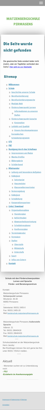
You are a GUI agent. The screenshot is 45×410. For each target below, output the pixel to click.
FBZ (10, 145)
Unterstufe (19, 252)
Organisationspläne (20, 210)
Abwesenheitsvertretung (25, 222)
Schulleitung (16, 199)
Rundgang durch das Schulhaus (23, 149)
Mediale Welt (17, 104)
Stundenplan (20, 214)
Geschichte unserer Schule (23, 92)
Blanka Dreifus (17, 157)
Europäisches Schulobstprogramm (20, 136)
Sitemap (24, 399)
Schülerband (17, 164)
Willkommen (14, 84)
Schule (11, 88)
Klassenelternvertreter (24, 187)
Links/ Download (16, 206)
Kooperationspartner (20, 202)
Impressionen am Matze (22, 153)
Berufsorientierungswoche (23, 100)
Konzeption (19, 123)
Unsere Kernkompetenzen (26, 130)
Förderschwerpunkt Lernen (23, 107)
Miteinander (14, 168)
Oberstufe (18, 244)
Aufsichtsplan (20, 218)
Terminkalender (18, 233)
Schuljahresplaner (22, 225)
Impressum (6, 399)
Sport (13, 256)
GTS (10, 142)
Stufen (14, 241)
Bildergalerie (17, 161)
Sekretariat (19, 180)
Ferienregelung (18, 191)
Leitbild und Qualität (20, 126)
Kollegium (15, 176)
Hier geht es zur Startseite (20, 67)
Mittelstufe (19, 248)
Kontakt (12, 263)
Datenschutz (15, 399)
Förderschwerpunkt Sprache (24, 119)
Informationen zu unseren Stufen (26, 113)
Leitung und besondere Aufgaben (26, 172)
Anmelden (5, 405)
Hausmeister (20, 183)
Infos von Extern (18, 260)
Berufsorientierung (19, 96)
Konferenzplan (21, 229)
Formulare (15, 237)
